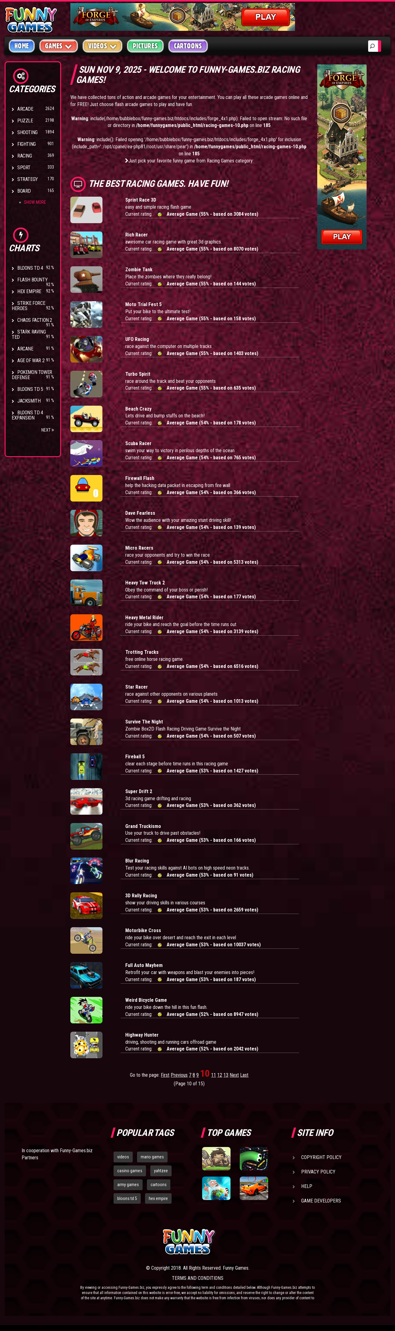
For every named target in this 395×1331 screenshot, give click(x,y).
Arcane (25, 349)
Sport (24, 167)
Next (47, 430)
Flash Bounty (32, 280)
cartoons (159, 1184)
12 (219, 1075)
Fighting (26, 144)
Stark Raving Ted (29, 334)
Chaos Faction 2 (34, 320)
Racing (24, 156)
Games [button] (58, 45)
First (165, 1075)
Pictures (145, 46)
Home (22, 46)
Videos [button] (102, 45)
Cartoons (188, 46)
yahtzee (161, 1170)
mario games (152, 1156)
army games (128, 1184)
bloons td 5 (127, 1198)
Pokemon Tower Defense (32, 374)
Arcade (25, 109)
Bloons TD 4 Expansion (27, 415)
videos (123, 1156)
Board (24, 191)
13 (225, 1075)
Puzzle (25, 121)
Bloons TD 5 (30, 389)
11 (213, 1075)
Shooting (27, 132)
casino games (129, 1170)
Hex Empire (29, 291)
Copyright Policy (321, 1157)
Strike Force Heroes (28, 305)
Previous (179, 1075)
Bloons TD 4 (30, 268)
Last (244, 1075)
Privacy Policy (318, 1172)
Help (306, 1186)
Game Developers (321, 1201)
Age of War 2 (30, 360)
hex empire (158, 1198)
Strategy (27, 179)
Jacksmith (28, 401)
